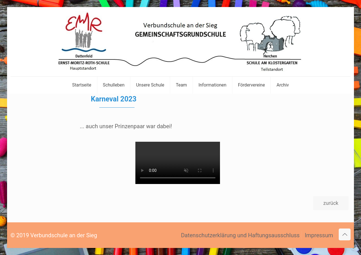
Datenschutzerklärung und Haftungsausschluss (240, 235)
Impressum (319, 235)
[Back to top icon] (345, 234)
